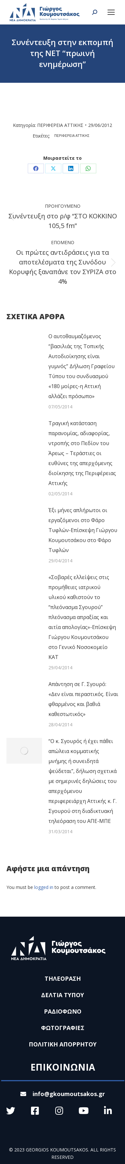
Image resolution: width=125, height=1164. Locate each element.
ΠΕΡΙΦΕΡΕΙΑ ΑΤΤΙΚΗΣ (60, 125)
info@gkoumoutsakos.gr (62, 1094)
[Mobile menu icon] (111, 12)
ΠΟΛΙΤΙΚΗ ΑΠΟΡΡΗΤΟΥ (63, 1044)
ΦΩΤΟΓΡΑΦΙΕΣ (62, 1028)
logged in (43, 887)
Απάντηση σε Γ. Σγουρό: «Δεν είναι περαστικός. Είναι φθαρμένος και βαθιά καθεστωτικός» (83, 699)
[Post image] (24, 346)
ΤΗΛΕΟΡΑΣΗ (63, 978)
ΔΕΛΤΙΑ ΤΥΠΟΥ (62, 995)
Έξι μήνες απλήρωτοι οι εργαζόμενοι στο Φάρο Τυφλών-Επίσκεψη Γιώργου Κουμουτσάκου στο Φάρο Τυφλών (82, 530)
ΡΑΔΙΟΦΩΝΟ (62, 1011)
